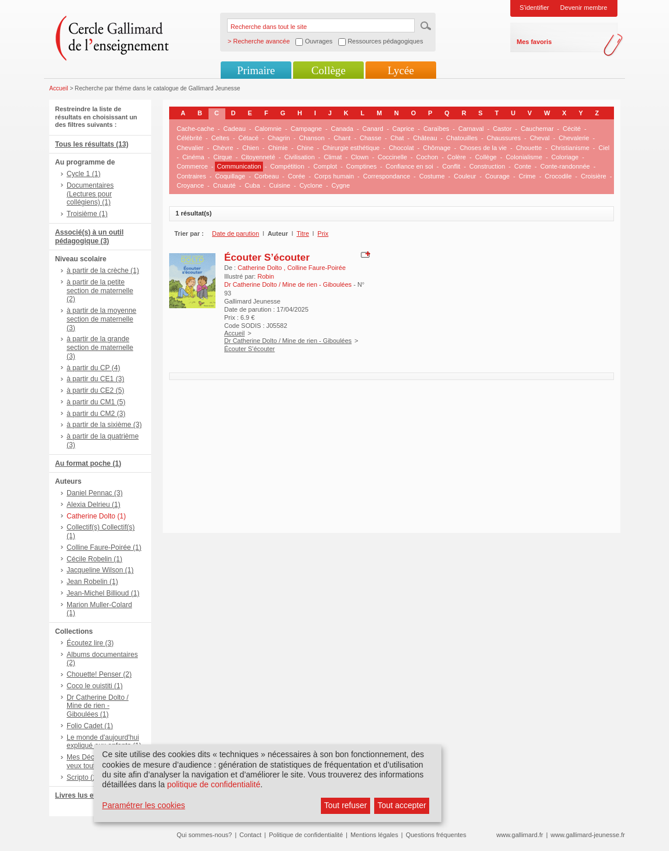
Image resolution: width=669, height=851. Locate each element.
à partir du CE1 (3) (95, 379)
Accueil (58, 88)
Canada (342, 128)
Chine (305, 147)
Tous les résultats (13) (92, 144)
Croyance (190, 185)
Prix (322, 233)
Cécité (572, 128)
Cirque (222, 157)
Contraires (191, 176)
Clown (360, 157)
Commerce (192, 166)
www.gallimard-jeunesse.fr (588, 834)
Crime (527, 176)
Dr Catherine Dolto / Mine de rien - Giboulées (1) (98, 706)
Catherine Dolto (260, 267)
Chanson (311, 137)
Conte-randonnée (565, 166)
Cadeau (235, 128)
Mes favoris (534, 41)
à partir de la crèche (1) (103, 270)
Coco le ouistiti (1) (95, 686)
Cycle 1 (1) (83, 174)
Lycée (400, 70)
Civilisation (299, 157)
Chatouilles (461, 137)
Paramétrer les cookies (143, 805)
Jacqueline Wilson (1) (100, 570)
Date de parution (235, 233)
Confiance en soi (409, 166)
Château (425, 137)
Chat (397, 137)
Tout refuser (345, 805)
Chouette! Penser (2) (99, 674)
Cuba (252, 185)
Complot (325, 166)
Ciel (603, 147)
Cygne (340, 185)
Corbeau (266, 176)
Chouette (529, 147)
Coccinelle (392, 157)
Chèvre (223, 147)
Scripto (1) (83, 777)
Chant (342, 137)
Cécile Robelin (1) (94, 559)
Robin (265, 276)
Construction (487, 166)
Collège (328, 70)
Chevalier (190, 147)
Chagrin (279, 137)
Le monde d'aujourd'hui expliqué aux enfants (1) (104, 741)
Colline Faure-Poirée (316, 267)
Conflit (451, 166)
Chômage (437, 147)
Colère (456, 157)
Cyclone (311, 185)
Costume (432, 176)
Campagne (306, 128)
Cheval (540, 137)
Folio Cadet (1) (90, 726)
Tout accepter (402, 805)
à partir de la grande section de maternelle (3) (100, 347)
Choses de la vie (483, 147)
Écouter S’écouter (267, 257)
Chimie (278, 147)
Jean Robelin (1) (92, 582)
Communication (239, 166)
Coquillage (230, 176)
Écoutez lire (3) (90, 643)
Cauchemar (537, 128)
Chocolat (401, 147)
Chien (250, 147)
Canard (373, 128)
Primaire (256, 70)
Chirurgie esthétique (351, 147)
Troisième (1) (87, 214)
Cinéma (193, 157)
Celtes (220, 137)
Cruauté (224, 185)
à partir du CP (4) (93, 368)
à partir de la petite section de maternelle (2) (100, 291)
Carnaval (471, 128)
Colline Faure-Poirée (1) (104, 547)
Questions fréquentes (435, 834)
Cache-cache (195, 128)
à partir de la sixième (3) (104, 425)
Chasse (370, 137)
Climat (333, 157)
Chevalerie (574, 137)
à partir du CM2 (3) (96, 414)
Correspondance (386, 176)
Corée (296, 176)
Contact (250, 834)
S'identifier (534, 7)
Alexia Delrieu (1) (93, 505)
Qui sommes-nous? (204, 834)
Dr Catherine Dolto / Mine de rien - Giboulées (288, 340)
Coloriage (565, 157)
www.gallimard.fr (519, 834)
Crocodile (558, 176)
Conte (522, 166)
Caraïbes (436, 128)
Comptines (361, 166)
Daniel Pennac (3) (95, 493)
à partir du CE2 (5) (95, 390)
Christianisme (570, 147)
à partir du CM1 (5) (96, 402)
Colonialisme (524, 157)
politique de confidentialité (213, 784)
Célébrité (189, 137)
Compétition (287, 166)
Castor (502, 128)
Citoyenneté (258, 157)
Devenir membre (583, 7)
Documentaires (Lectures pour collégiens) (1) (90, 194)
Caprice (403, 128)
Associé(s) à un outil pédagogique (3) (89, 236)
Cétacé (249, 137)
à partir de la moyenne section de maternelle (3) (101, 319)
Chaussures (504, 137)
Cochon (427, 157)
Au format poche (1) (88, 463)
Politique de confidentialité (306, 834)
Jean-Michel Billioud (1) (103, 593)
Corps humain (334, 176)
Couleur (465, 176)
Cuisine (280, 185)
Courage (497, 176)
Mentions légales (374, 834)
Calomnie (268, 128)
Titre (303, 233)
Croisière (593, 176)
